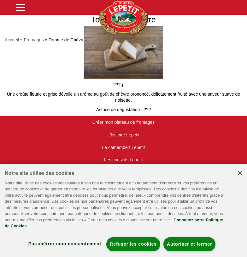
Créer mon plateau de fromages (123, 122)
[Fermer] (240, 173)
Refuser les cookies (133, 244)
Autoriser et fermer (189, 244)
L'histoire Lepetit (124, 134)
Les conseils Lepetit (123, 159)
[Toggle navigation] (20, 7)
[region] (123, 210)
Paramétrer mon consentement (64, 243)
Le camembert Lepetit (123, 147)
